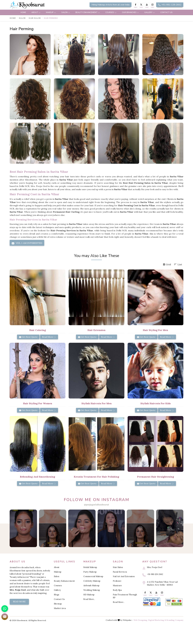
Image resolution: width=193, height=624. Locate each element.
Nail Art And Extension (124, 576)
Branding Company (174, 620)
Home (23, 12)
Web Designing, (141, 620)
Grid (167, 264)
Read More (49, 337)
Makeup (51, 12)
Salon (65, 12)
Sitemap (58, 603)
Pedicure (117, 581)
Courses (111, 12)
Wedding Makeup (91, 590)
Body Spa (117, 590)
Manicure (117, 585)
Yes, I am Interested (27, 243)
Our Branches (130, 12)
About (36, 12)
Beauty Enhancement (87, 12)
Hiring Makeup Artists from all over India (110, 4)
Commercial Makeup (93, 576)
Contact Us (166, 12)
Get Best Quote (28, 337)
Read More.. (89, 599)
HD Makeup (88, 594)
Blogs (56, 594)
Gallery (149, 12)
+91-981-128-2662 (169, 4)
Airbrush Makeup (91, 585)
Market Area (60, 608)
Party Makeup (90, 572)
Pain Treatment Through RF (125, 596)
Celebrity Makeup (91, 581)
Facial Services (120, 572)
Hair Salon (35, 18)
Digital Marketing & (157, 620)
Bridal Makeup (90, 567)
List (178, 264)
